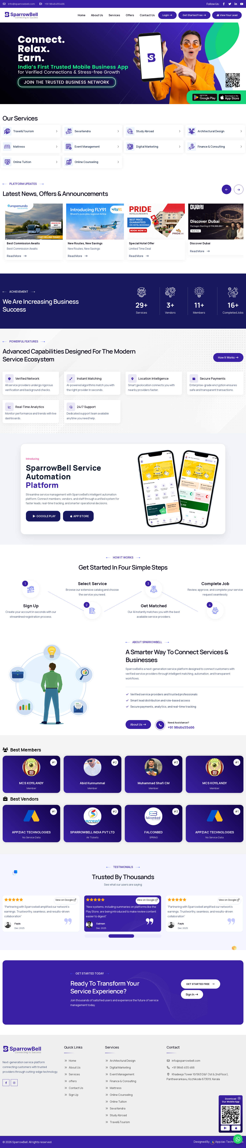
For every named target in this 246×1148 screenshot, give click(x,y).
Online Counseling (119, 1095)
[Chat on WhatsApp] (238, 1139)
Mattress (113, 1088)
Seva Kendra (115, 1108)
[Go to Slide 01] (121, 936)
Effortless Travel (15, 243)
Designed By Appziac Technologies (218, 1142)
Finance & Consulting (120, 1081)
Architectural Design (120, 1061)
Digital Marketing (118, 1067)
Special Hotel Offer (200, 243)
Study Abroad (116, 1115)
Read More (14, 256)
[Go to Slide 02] (137, 936)
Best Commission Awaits (81, 243)
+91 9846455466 (55, 4)
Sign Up (71, 1095)
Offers (130, 15)
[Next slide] (238, 189)
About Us (97, 15)
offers (70, 1081)
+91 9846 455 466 (181, 1067)
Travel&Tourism (117, 1122)
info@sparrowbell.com (21, 4)
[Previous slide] (226, 189)
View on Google (66, 899)
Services (114, 15)
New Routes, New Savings (143, 243)
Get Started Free (200, 984)
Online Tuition (116, 1101)
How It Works (228, 357)
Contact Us (147, 15)
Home (81, 15)
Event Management (119, 1074)
